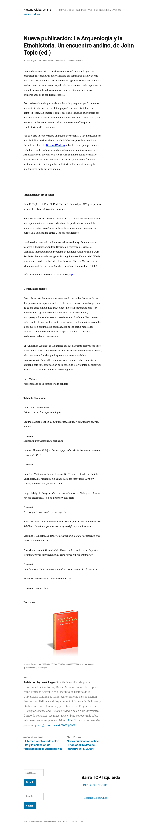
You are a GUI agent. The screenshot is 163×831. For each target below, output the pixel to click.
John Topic (42, 668)
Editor (36, 14)
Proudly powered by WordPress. (55, 821)
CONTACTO (100, 785)
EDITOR (86, 785)
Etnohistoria (31, 668)
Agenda (91, 664)
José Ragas (31, 60)
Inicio (27, 14)
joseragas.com (43, 725)
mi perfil (71, 720)
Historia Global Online (37, 9)
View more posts (64, 725)
